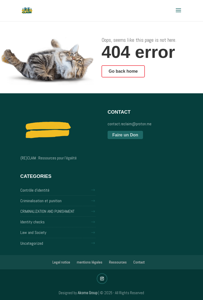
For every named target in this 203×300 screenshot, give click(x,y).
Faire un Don (125, 135)
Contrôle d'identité (34, 190)
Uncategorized (31, 243)
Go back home (123, 71)
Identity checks (32, 222)
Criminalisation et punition (41, 201)
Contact (139, 262)
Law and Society (33, 232)
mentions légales (89, 262)
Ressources (118, 262)
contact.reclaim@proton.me (129, 123)
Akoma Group (88, 292)
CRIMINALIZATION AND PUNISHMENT (47, 211)
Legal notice (61, 262)
